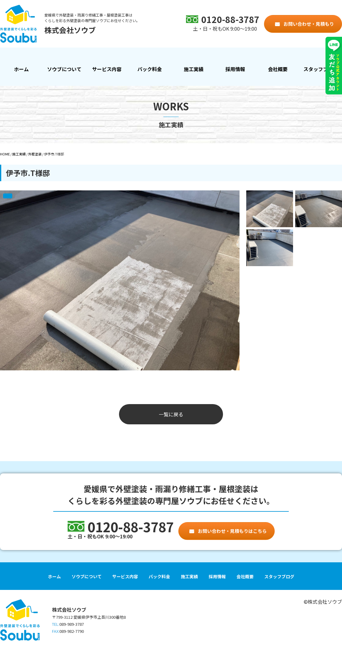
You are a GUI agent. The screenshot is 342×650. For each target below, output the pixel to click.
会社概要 (278, 69)
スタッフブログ (320, 69)
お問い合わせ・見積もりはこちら (232, 531)
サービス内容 (106, 69)
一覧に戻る (171, 414)
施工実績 (192, 73)
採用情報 (235, 69)
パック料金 (149, 69)
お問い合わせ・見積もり (308, 24)
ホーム (21, 69)
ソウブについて (64, 69)
